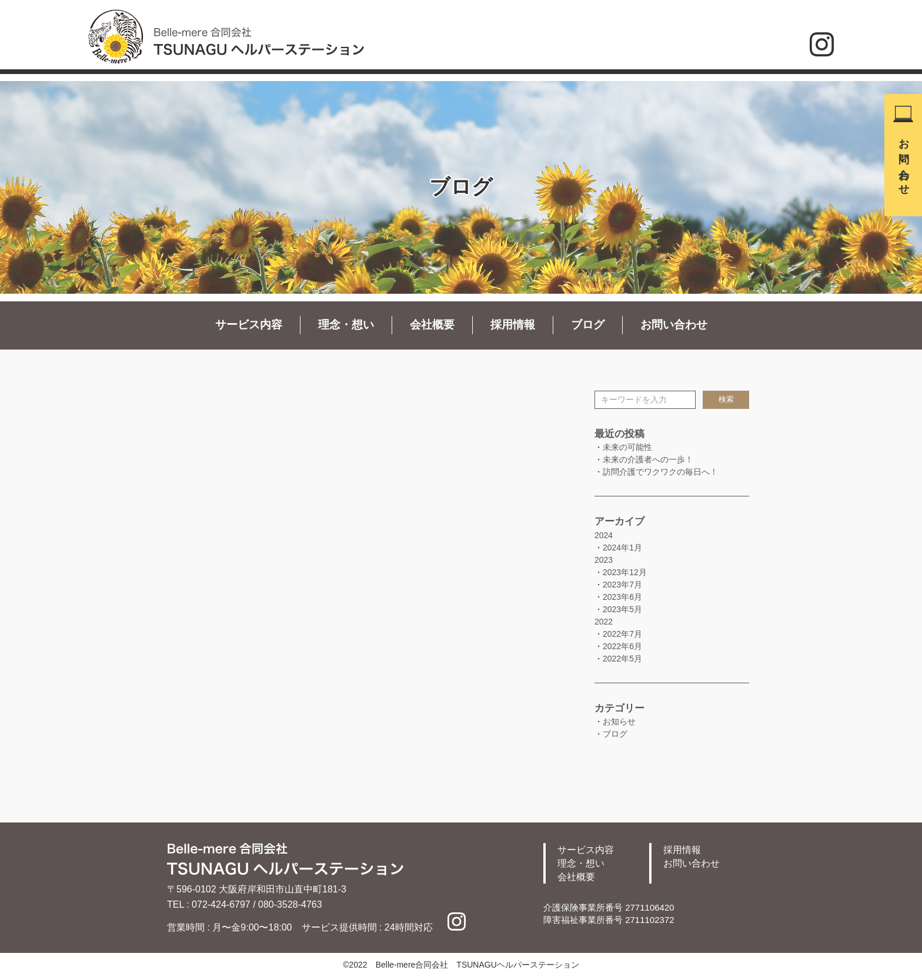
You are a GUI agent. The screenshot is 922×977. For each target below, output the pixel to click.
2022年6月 (622, 646)
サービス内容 (248, 324)
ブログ (587, 324)
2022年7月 (622, 634)
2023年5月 (622, 609)
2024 (603, 535)
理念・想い (346, 324)
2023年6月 (622, 597)
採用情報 (512, 324)
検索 (726, 399)
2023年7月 (622, 584)
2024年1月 (622, 547)
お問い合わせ (904, 161)
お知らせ (619, 721)
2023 (603, 560)
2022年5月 (622, 658)
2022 (603, 621)
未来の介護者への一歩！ (648, 459)
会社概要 (432, 324)
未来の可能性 (627, 447)
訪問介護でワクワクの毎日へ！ (660, 471)
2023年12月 (625, 572)
